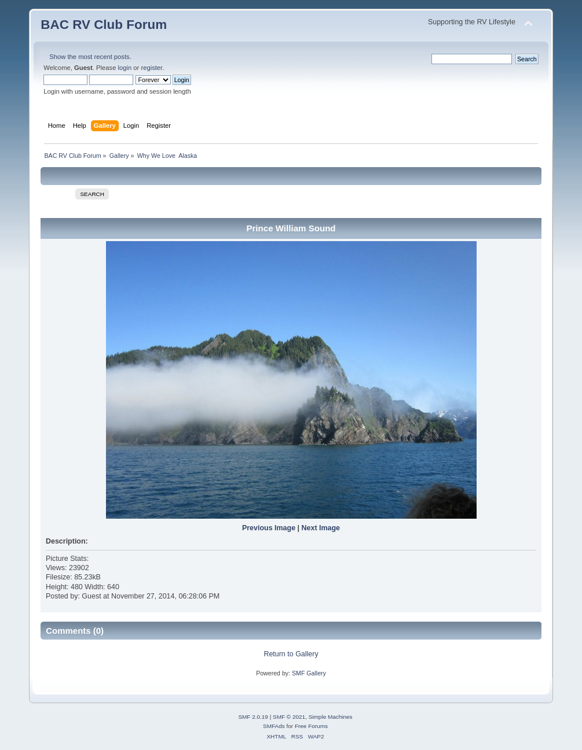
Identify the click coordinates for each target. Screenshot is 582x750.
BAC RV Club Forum (104, 24)
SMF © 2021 (289, 717)
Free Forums (311, 726)
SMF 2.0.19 (253, 717)
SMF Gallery (309, 673)
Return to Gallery (290, 654)
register (151, 67)
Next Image (321, 528)
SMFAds (274, 726)
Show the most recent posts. (90, 56)
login (125, 67)
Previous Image (268, 528)
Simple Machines (331, 717)
